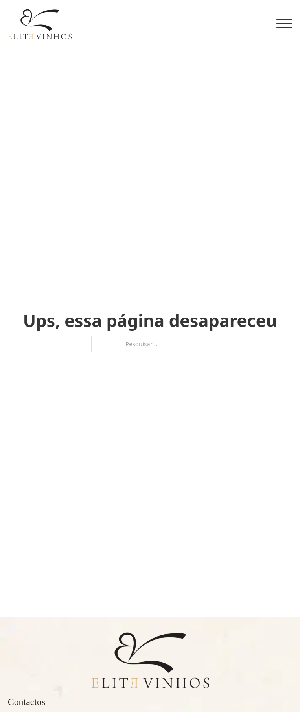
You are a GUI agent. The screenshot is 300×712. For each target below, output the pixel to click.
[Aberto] (284, 23)
